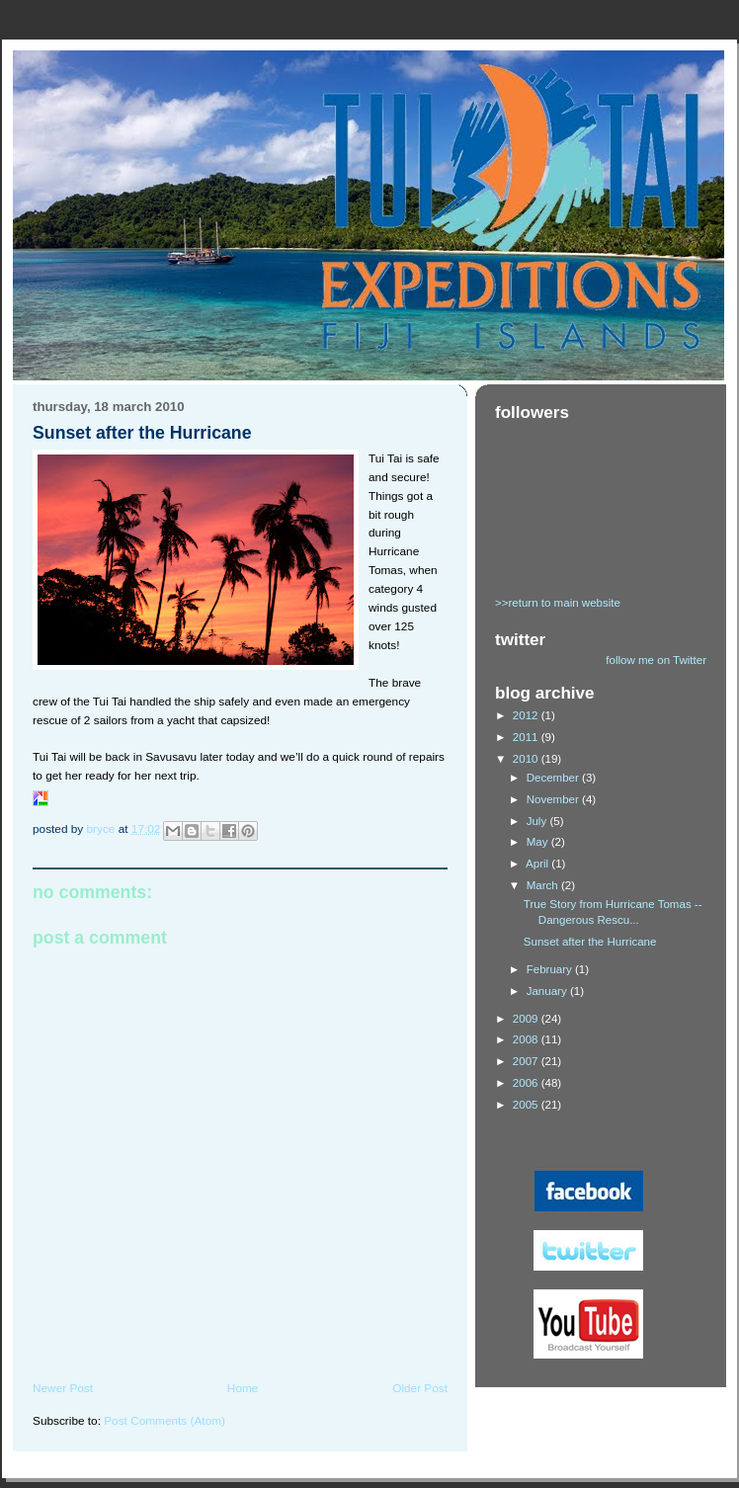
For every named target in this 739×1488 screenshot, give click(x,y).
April (538, 863)
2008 (527, 1039)
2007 (527, 1061)
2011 (527, 737)
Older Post (420, 1388)
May (539, 842)
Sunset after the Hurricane (590, 942)
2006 (527, 1083)
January (548, 991)
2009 (527, 1019)
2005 (527, 1105)
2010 (527, 759)
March (544, 885)
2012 (527, 715)
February (551, 969)
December (554, 778)
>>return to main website (557, 603)
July (538, 821)
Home (243, 1388)
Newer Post (63, 1388)
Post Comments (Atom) (164, 1421)
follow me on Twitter (656, 660)
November (554, 799)
